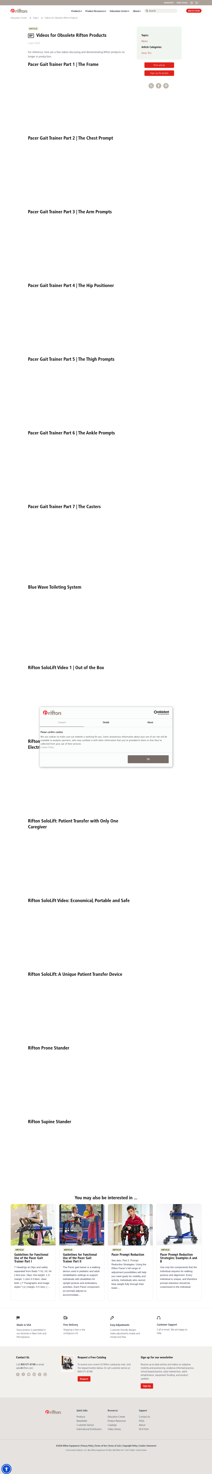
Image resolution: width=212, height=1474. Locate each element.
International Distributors (89, 1429)
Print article (159, 65)
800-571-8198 (194, 10)
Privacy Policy (87, 1445)
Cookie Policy (47, 747)
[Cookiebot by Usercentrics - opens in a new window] (156, 712)
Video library (114, 1429)
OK (148, 759)
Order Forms (182, 2)
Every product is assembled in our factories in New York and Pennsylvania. (31, 1333)
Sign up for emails (159, 73)
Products (75, 11)
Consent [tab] (62, 722)
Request (84, 1378)
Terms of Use (101, 1445)
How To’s (146, 53)
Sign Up (147, 1385)
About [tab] (150, 722)
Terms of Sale (114, 1445)
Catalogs (112, 1424)
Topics (36, 17)
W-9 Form (144, 1429)
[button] (6, 1469)
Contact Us (144, 1416)
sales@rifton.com (24, 1367)
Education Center (119, 11)
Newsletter (169, 2)
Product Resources (95, 11)
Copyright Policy (130, 1445)
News (144, 41)
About (136, 11)
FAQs (141, 1420)
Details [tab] (106, 722)
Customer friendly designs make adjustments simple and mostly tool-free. (125, 1333)
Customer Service (85, 1424)
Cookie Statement (147, 1445)
